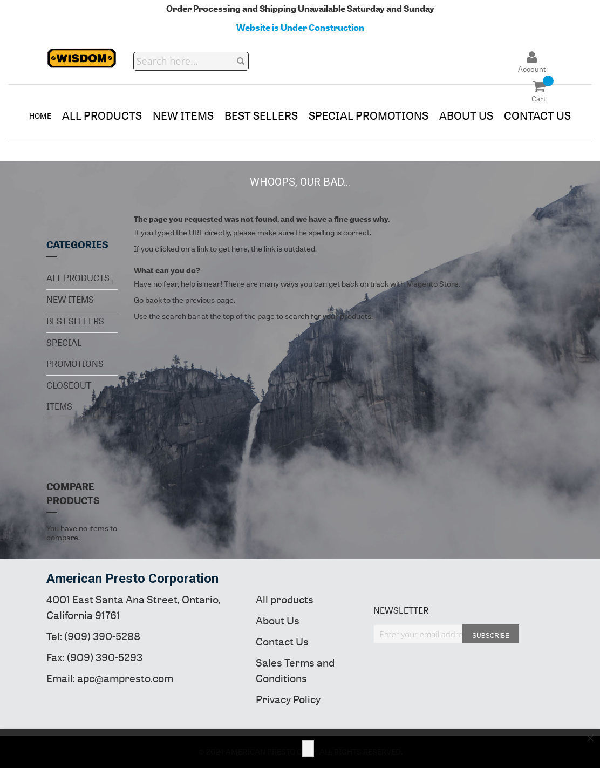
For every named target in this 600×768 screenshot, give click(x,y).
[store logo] (82, 58)
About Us (277, 621)
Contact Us (282, 642)
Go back (148, 300)
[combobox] (191, 61)
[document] (300, 748)
